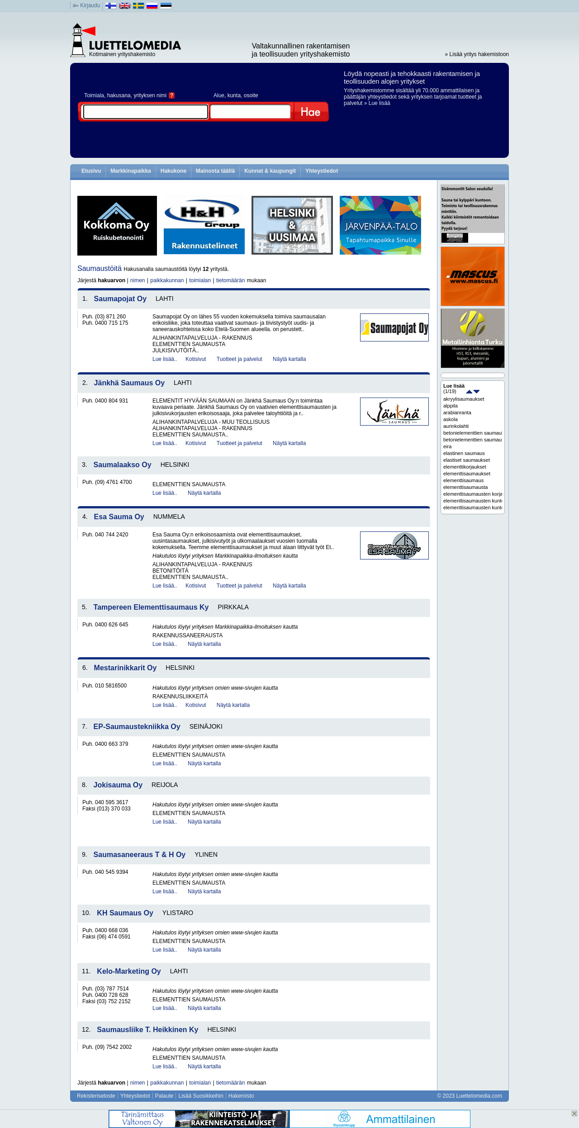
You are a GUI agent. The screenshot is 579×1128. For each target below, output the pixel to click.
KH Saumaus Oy (125, 913)
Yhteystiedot (321, 171)
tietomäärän (230, 280)
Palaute (164, 1096)
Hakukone (173, 171)
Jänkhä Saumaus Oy (129, 383)
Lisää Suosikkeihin (200, 1096)
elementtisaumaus (463, 480)
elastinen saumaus (464, 453)
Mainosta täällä (215, 171)
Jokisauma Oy (118, 785)
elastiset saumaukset (466, 460)
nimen (137, 280)
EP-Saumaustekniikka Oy (137, 726)
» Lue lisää (377, 103)
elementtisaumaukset (466, 473)
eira (447, 446)
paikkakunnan (167, 280)
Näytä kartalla (289, 359)
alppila (450, 405)
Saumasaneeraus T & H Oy (140, 854)
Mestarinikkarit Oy (125, 668)
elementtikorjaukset (464, 466)
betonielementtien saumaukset (472, 433)
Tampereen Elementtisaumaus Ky (151, 607)
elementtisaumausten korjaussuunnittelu (472, 494)
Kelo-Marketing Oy (129, 971)
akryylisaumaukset (463, 399)
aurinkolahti (456, 426)
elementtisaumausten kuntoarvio (472, 500)
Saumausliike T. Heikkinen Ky (147, 1029)
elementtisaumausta (465, 487)
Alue (219, 95)
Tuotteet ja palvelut (239, 359)
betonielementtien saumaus (472, 439)
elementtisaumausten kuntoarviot (472, 507)
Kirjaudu (90, 5)
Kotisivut (195, 359)
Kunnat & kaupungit (270, 171)
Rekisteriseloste (96, 1096)
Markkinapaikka (130, 171)
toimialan (200, 280)
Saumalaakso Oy (123, 465)
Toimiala (94, 95)
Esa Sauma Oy (119, 517)
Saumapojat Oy (120, 299)
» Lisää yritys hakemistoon (477, 54)
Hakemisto (241, 1096)
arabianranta (457, 412)
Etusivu (91, 171)
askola (450, 419)
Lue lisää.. (164, 359)
